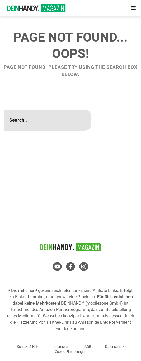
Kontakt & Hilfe (28, 347)
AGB (87, 347)
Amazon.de (88, 322)
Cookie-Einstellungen (70, 352)
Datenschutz (114, 347)
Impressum (61, 347)
